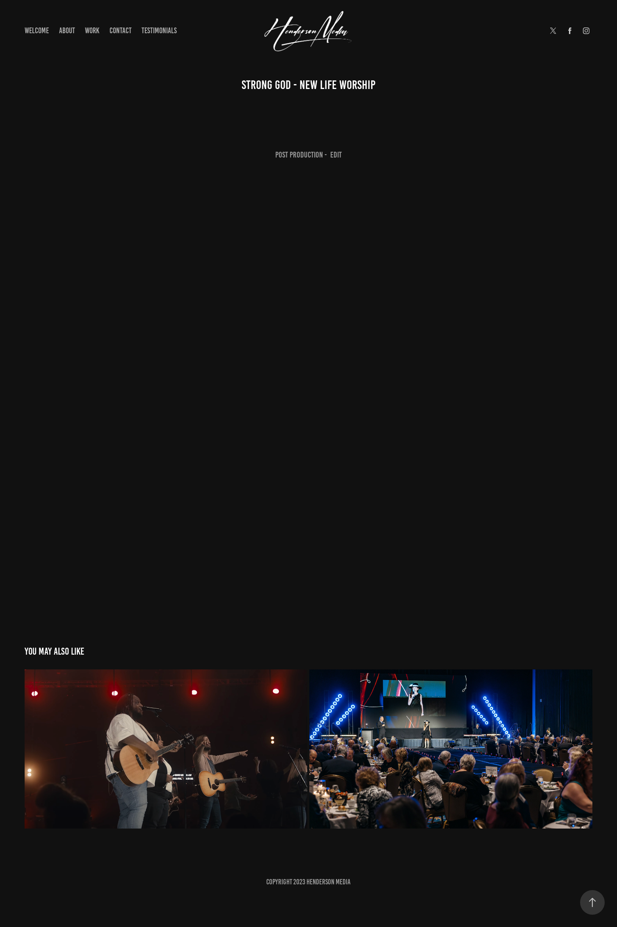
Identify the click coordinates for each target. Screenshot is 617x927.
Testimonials (159, 30)
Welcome (37, 30)
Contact (121, 30)
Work (92, 30)
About (67, 30)
